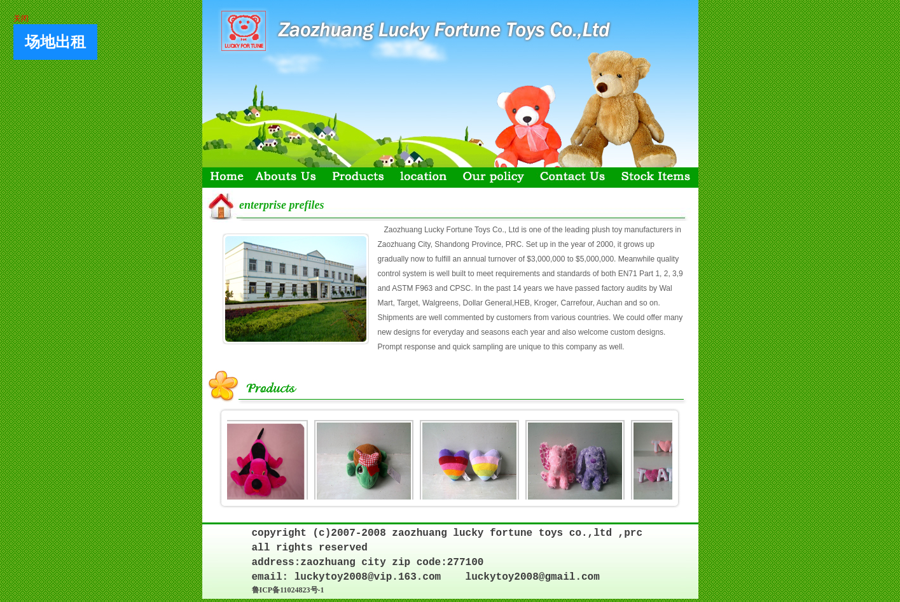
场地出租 (54, 41)
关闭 (20, 17)
